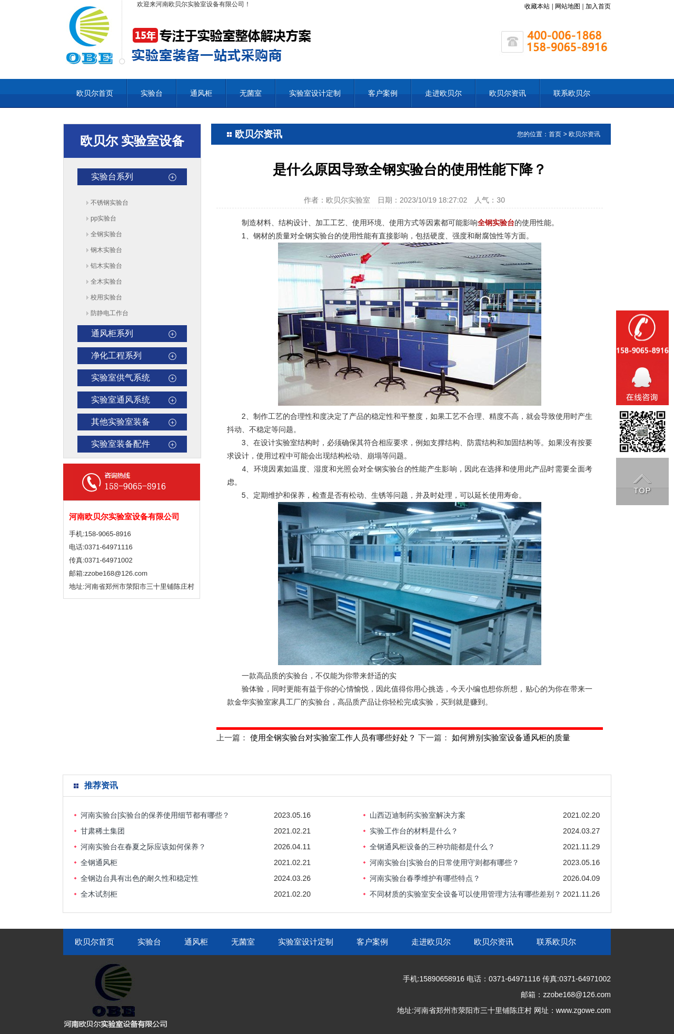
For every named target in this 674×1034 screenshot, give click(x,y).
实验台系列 (112, 176)
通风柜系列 (112, 333)
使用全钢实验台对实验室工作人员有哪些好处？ (333, 737)
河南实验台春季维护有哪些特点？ (425, 878)
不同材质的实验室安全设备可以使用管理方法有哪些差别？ (465, 894)
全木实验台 (106, 281)
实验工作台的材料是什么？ (414, 831)
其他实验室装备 (120, 421)
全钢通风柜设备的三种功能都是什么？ (432, 846)
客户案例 (383, 93)
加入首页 (598, 6)
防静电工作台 (109, 313)
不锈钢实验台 (109, 202)
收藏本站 (537, 6)
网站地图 (567, 6)
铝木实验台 (106, 265)
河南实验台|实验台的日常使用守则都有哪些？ (444, 862)
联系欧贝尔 (571, 93)
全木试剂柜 (99, 894)
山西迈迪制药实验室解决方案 (417, 815)
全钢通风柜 (99, 862)
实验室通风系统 (120, 399)
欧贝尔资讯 (507, 93)
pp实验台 (103, 218)
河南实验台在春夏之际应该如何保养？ (143, 846)
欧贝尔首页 (94, 93)
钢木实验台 (106, 250)
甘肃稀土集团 (103, 831)
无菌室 (251, 93)
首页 (555, 134)
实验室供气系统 (120, 377)
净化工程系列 (116, 355)
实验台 (152, 93)
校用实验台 (106, 297)
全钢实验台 (106, 234)
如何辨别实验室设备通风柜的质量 (511, 737)
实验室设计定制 (315, 93)
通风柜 (201, 93)
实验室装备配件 (120, 443)
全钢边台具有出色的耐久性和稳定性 (140, 878)
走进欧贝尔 (443, 93)
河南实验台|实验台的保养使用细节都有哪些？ (155, 815)
